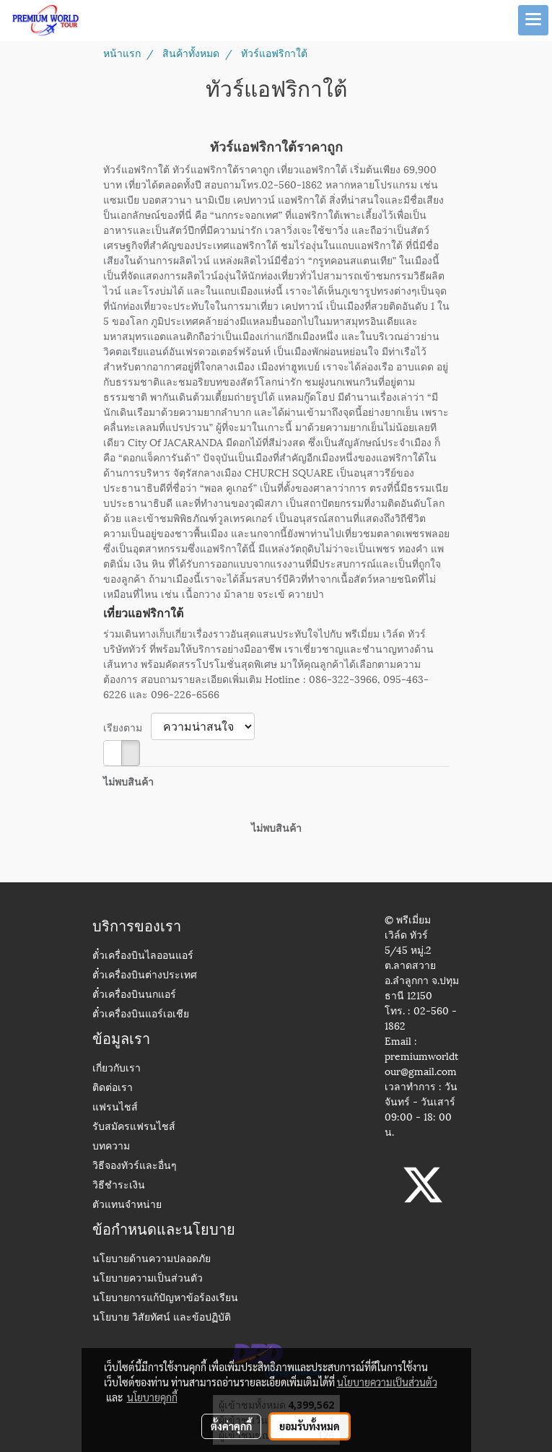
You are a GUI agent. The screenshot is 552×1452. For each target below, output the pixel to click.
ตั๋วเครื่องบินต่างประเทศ (144, 975)
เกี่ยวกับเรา (116, 1069)
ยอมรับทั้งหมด (309, 1426)
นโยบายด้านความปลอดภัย (151, 1259)
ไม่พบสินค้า (128, 780)
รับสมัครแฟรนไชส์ (133, 1127)
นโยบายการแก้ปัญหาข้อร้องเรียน (165, 1298)
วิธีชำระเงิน (118, 1186)
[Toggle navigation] (533, 20)
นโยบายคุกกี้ (152, 1397)
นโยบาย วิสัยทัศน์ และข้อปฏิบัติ (161, 1318)
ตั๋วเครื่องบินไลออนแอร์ (142, 956)
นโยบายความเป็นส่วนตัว (147, 1279)
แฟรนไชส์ (115, 1108)
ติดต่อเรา (112, 1088)
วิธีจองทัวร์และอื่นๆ (134, 1166)
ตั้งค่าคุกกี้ (231, 1426)
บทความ (111, 1147)
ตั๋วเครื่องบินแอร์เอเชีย (140, 1014)
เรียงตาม (127, 726)
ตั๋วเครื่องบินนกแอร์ (134, 995)
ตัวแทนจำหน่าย (127, 1205)
